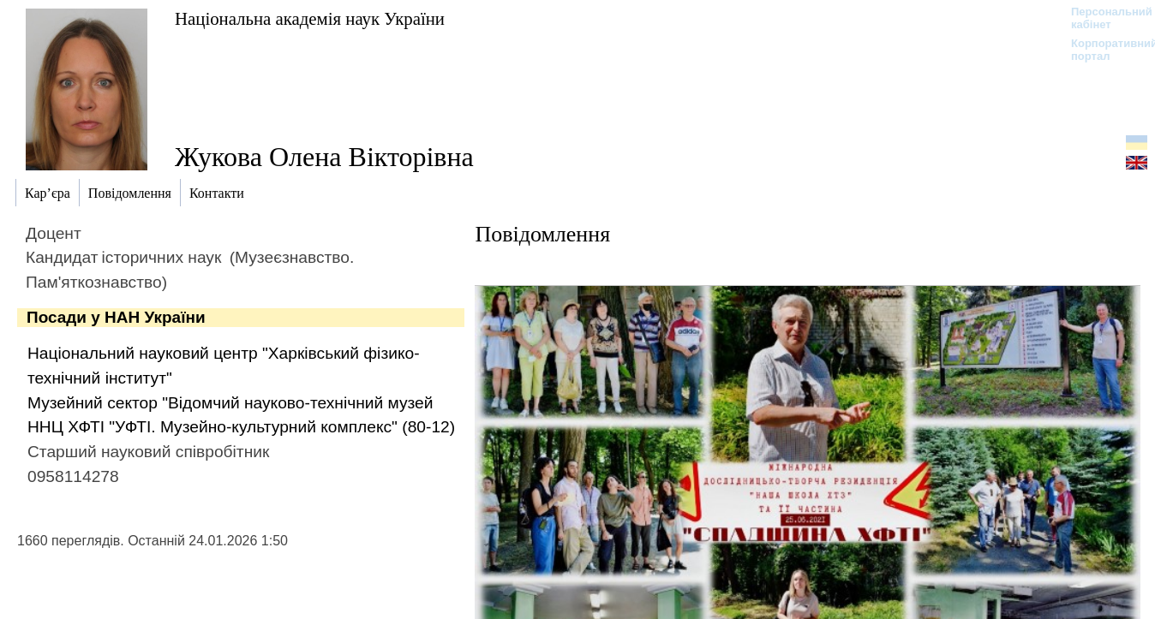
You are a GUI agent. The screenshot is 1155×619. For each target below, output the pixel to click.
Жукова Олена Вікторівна (324, 156)
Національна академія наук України (310, 18)
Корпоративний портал (1103, 49)
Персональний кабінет (1103, 18)
